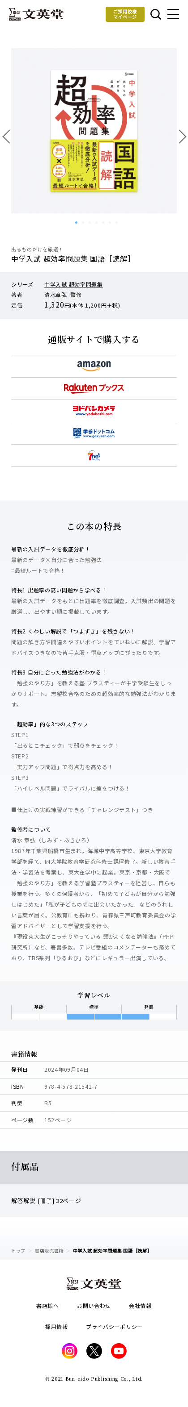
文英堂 (36, 14)
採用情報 (56, 1326)
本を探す (155, 14)
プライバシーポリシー (114, 1326)
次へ (179, 136)
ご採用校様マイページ (125, 14)
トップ (18, 1250)
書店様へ (47, 1305)
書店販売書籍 (49, 1250)
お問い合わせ (94, 1305)
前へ (8, 136)
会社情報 (140, 1305)
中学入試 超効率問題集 (73, 284)
